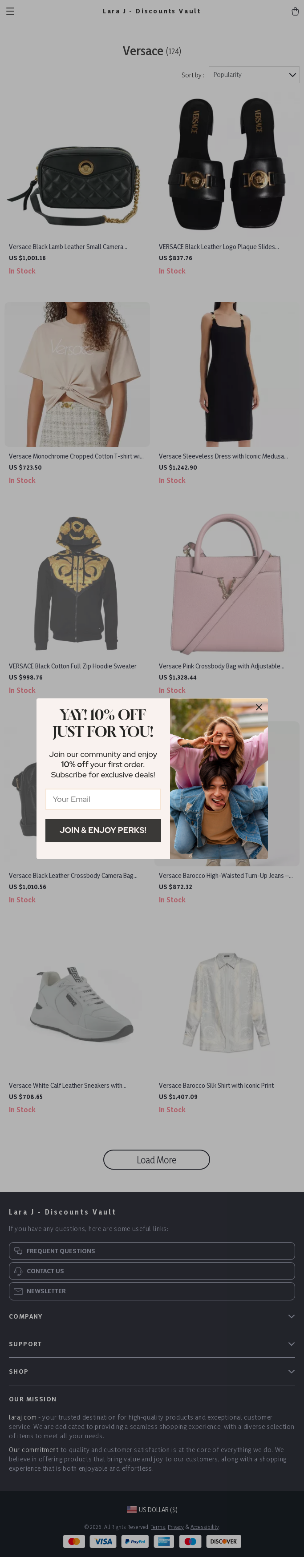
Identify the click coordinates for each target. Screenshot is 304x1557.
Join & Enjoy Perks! (103, 830)
